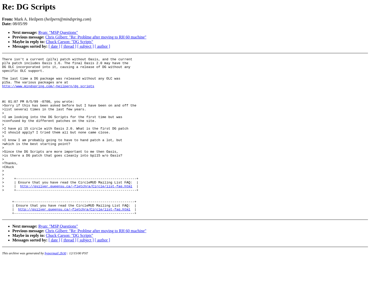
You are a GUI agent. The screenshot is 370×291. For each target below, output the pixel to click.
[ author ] (102, 46)
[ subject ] (85, 46)
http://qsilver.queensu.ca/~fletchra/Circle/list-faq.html (76, 212)
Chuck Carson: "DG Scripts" (69, 42)
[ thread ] (68, 46)
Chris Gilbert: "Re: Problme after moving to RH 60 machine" (95, 37)
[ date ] (54, 46)
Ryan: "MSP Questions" (58, 32)
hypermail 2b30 (55, 285)
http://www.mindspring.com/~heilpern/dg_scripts (48, 92)
